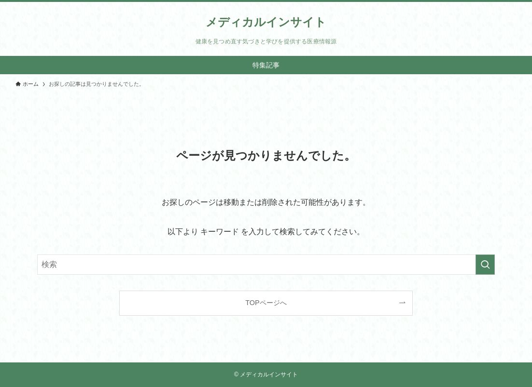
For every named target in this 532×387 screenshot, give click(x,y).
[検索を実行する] (485, 264)
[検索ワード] (266, 264)
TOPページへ (265, 303)
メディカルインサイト (266, 22)
